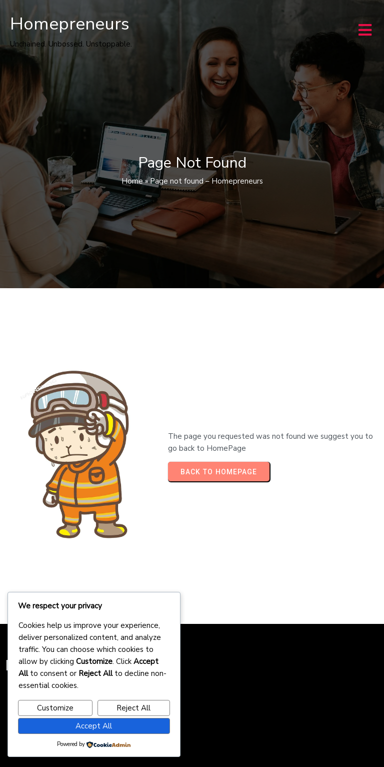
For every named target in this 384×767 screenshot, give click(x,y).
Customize (55, 708)
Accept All (94, 726)
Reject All (133, 708)
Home (132, 181)
